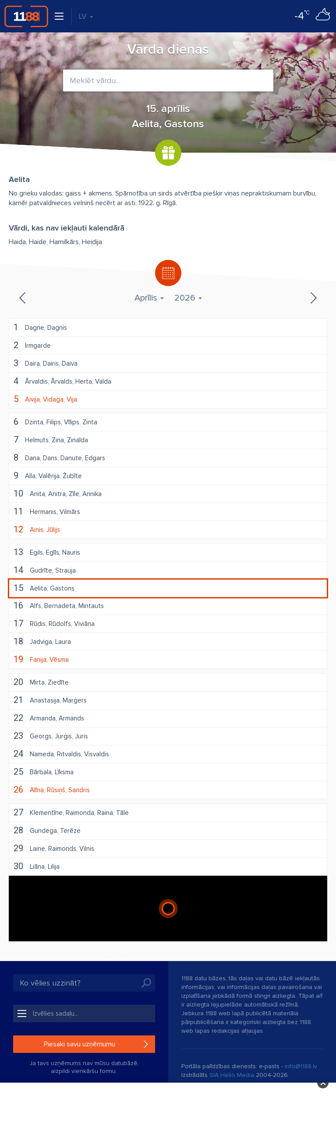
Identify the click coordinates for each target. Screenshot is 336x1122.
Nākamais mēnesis (313, 298)
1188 (26, 16)
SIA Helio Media (231, 1075)
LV (85, 16)
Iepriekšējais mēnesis (23, 298)
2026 (188, 298)
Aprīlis (149, 298)
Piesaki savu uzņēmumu (79, 1044)
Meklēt (146, 983)
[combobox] (168, 80)
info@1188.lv (301, 1066)
